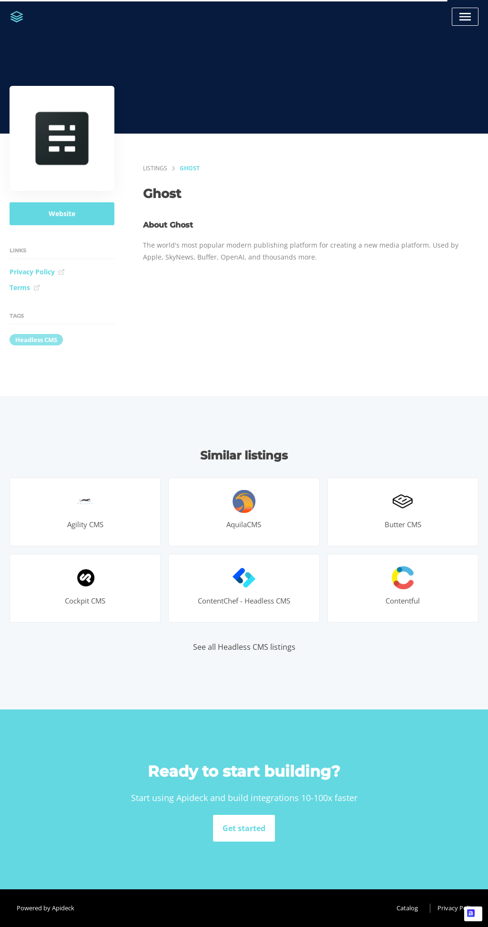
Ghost (190, 168)
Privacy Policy (37, 271)
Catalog (407, 908)
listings (155, 168)
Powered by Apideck (45, 908)
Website (62, 213)
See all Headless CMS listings (244, 647)
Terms (25, 287)
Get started (244, 828)
